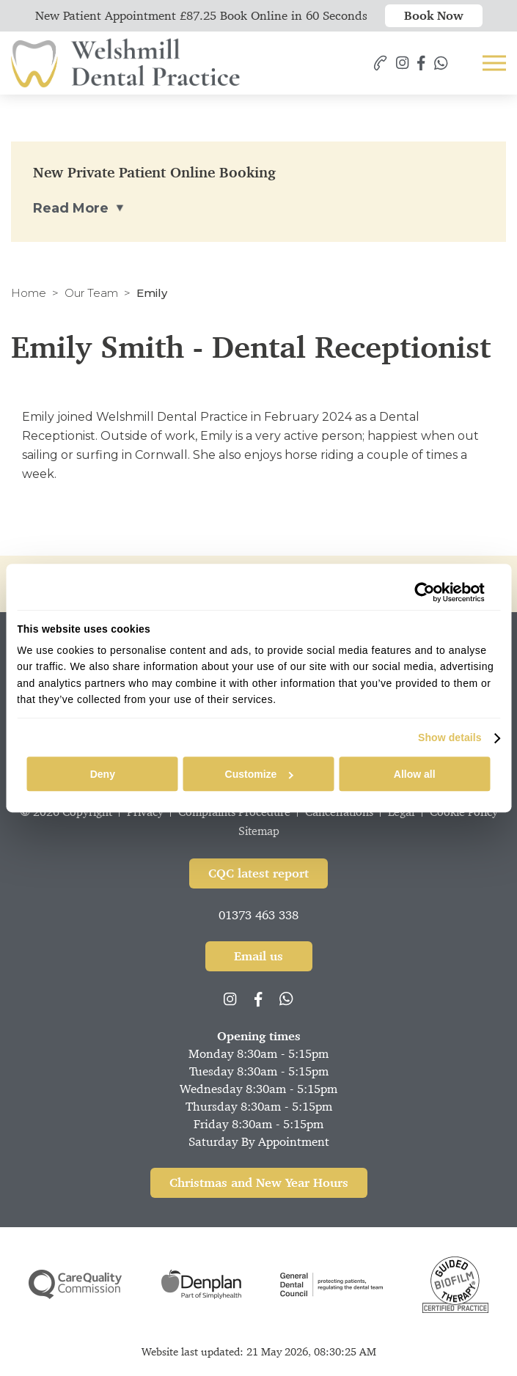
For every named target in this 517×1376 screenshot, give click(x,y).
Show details (450, 738)
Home (28, 293)
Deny (102, 774)
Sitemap (258, 831)
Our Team (91, 293)
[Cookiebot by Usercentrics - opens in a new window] (420, 592)
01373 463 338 (258, 915)
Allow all (415, 774)
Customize (259, 774)
